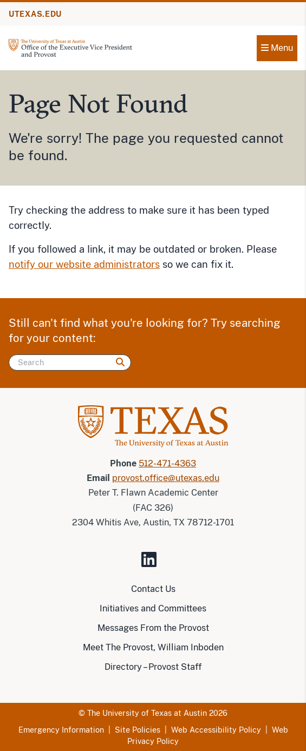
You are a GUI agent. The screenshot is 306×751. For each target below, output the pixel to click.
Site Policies (137, 730)
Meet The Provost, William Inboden (153, 647)
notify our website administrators (84, 264)
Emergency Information (61, 730)
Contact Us (153, 589)
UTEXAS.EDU (35, 14)
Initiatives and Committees (153, 608)
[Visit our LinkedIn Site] (153, 564)
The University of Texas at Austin (147, 713)
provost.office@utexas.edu (165, 478)
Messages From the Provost (153, 628)
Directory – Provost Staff (153, 667)
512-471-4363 (167, 463)
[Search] (70, 362)
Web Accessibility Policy (216, 730)
